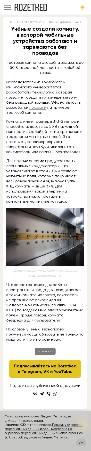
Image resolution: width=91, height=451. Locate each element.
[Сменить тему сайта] (82, 7)
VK (46, 371)
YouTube (62, 371)
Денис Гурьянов (60, 22)
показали (37, 107)
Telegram (31, 371)
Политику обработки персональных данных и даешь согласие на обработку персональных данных (44, 429)
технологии (45, 351)
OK (81, 443)
